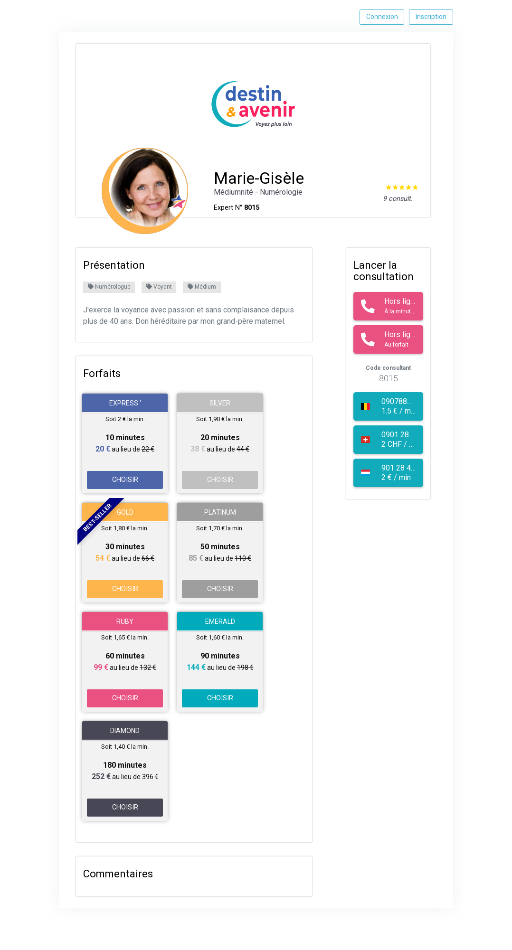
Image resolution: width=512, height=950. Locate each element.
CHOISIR (125, 480)
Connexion (382, 16)
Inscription (431, 16)
